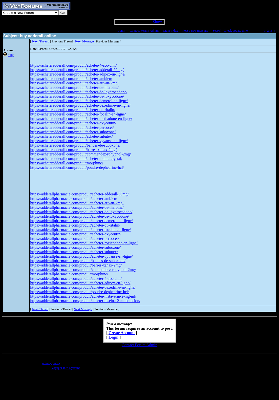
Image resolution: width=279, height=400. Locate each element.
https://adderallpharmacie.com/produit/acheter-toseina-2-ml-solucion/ (85, 301)
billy (11, 55)
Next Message (83, 309)
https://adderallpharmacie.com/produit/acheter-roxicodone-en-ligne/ (84, 243)
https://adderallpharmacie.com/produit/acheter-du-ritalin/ (75, 225)
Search (217, 30)
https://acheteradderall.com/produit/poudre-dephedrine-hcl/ (77, 167)
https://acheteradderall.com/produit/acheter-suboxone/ (73, 132)
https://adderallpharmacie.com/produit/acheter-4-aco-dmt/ (76, 278)
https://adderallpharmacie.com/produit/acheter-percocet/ (74, 238)
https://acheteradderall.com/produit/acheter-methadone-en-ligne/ (81, 118)
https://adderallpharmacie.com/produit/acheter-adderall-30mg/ (79, 194)
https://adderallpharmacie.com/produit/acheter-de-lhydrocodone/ (81, 212)
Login (121, 30)
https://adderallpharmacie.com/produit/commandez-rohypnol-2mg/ (83, 269)
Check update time (236, 30)
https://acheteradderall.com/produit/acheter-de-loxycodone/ (77, 96)
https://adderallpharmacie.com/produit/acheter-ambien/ (73, 198)
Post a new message (195, 30)
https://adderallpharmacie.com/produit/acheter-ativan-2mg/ (77, 203)
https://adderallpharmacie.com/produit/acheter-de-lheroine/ (77, 207)
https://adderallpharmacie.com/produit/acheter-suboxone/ (75, 247)
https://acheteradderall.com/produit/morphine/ (66, 163)
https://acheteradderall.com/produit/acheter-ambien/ (71, 78)
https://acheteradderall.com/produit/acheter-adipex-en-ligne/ (77, 74)
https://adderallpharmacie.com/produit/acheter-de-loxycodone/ (79, 216)
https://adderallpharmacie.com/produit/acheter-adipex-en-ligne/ (80, 283)
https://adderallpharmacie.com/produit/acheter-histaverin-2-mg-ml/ (83, 296)
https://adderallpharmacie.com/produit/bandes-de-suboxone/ (77, 261)
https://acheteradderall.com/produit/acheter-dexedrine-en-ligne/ (80, 105)
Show (157, 22)
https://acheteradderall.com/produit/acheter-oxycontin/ (73, 123)
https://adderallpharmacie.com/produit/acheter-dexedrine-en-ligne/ (82, 287)
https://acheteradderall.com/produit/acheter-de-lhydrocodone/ (78, 92)
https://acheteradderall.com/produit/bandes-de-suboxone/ (75, 145)
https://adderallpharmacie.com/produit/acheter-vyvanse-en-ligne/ (81, 256)
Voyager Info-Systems (65, 368)
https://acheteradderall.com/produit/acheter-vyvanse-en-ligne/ (79, 141)
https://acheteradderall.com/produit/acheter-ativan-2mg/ (74, 83)
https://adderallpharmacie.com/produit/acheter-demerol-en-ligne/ (81, 221)
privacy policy (51, 363)
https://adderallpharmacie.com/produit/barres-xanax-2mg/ (76, 265)
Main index (170, 30)
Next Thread (40, 309)
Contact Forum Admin (144, 30)
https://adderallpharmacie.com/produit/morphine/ (69, 274)
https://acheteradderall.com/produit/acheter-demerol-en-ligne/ (79, 101)
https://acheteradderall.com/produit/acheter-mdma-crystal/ (76, 158)
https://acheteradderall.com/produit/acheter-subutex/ (71, 136)
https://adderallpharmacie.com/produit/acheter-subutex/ (74, 252)
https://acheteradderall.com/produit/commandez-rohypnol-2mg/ (80, 154)
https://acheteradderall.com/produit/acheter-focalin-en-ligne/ (78, 114)
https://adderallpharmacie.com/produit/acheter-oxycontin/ (75, 234)
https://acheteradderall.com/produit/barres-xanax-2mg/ (73, 150)
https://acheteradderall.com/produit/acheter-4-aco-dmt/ (73, 65)
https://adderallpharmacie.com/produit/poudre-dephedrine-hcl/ (79, 292)
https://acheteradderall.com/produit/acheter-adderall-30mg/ (77, 70)
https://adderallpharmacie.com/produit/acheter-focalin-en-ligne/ (80, 230)
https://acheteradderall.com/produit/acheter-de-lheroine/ (74, 87)
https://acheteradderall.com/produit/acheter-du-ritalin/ (72, 110)
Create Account (121, 333)
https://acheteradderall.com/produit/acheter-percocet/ (72, 127)
